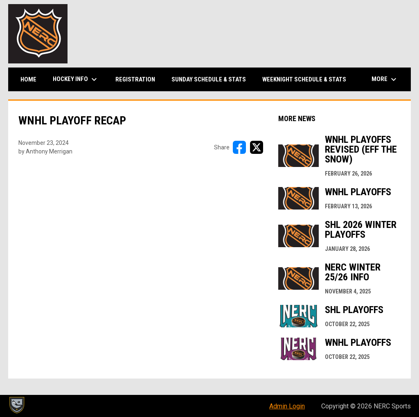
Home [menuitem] (28, 79)
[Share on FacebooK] (239, 147)
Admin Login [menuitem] (287, 406)
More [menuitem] (385, 79)
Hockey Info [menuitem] (76, 79)
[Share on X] (256, 147)
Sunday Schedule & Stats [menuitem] (208, 79)
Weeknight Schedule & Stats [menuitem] (304, 79)
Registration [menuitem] (135, 79)
